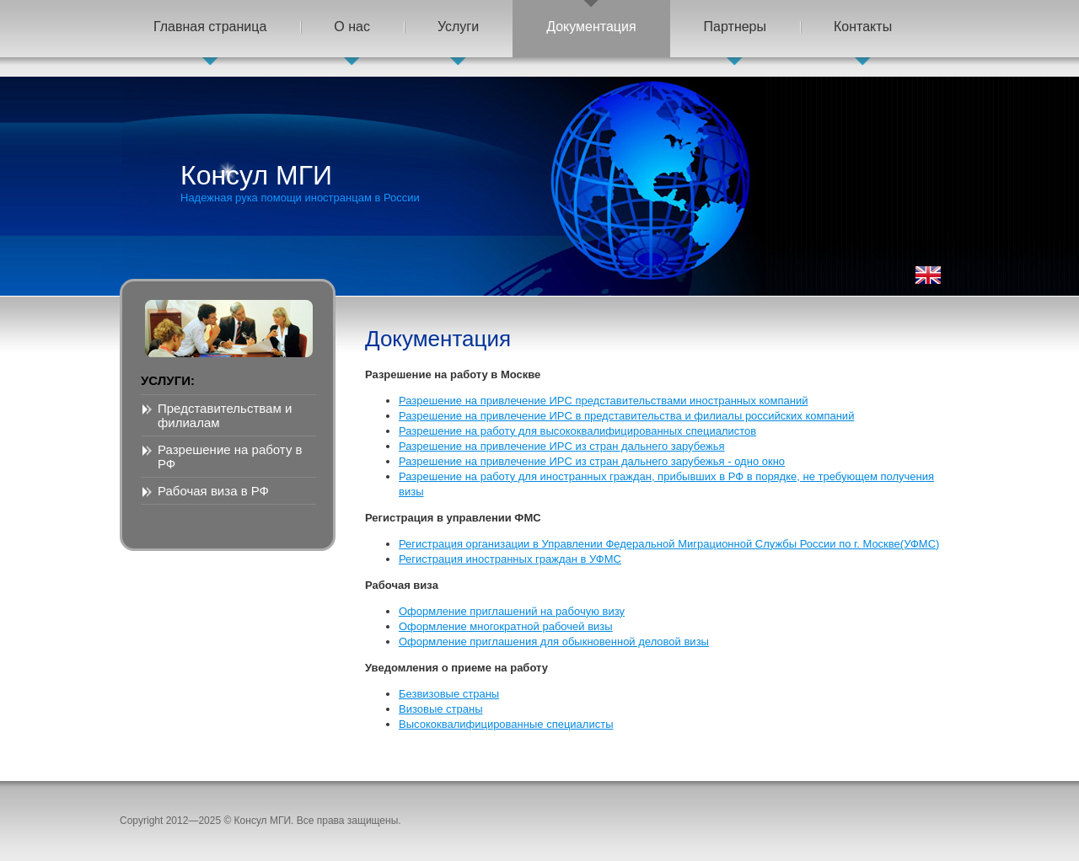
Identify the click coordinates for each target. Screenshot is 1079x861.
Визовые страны (441, 709)
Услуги (458, 26)
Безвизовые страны (449, 693)
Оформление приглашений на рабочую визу (512, 611)
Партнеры (735, 26)
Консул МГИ (300, 182)
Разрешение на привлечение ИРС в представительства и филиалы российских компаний (626, 415)
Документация (591, 26)
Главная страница (209, 26)
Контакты (863, 26)
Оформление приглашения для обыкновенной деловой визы (554, 641)
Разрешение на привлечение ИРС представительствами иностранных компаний (603, 400)
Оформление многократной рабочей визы (506, 626)
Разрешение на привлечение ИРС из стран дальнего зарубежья (562, 446)
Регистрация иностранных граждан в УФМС (510, 559)
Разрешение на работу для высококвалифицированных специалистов (577, 431)
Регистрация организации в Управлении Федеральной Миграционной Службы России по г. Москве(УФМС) (669, 543)
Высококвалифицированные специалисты (506, 724)
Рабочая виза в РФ (213, 491)
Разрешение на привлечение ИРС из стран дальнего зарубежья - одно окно (592, 461)
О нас (352, 26)
